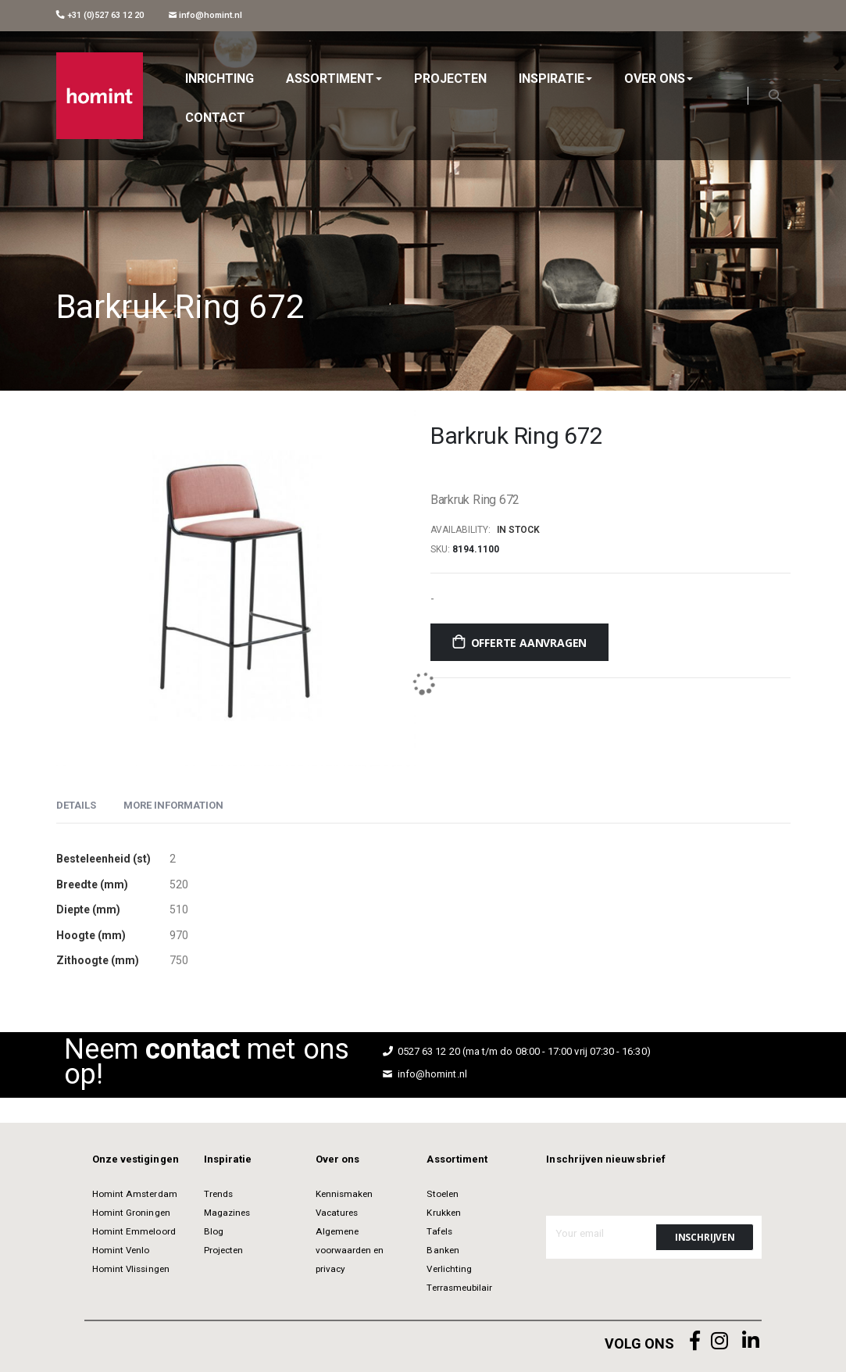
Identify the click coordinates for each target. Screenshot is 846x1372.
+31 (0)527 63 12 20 (100, 15)
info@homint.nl (206, 15)
